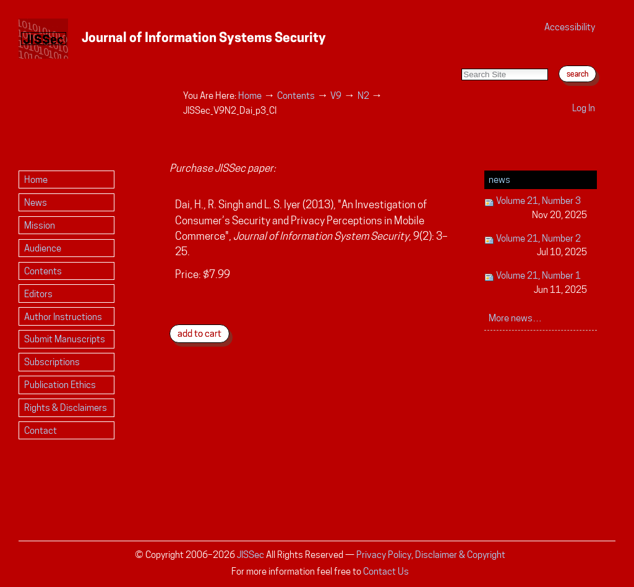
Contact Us (386, 571)
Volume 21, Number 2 (536, 246)
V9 (335, 95)
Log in (583, 108)
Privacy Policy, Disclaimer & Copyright (430, 554)
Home (250, 95)
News (499, 179)
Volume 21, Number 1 (536, 283)
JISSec (250, 554)
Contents (296, 95)
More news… (515, 318)
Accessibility (569, 27)
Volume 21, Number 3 (536, 208)
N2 (363, 95)
